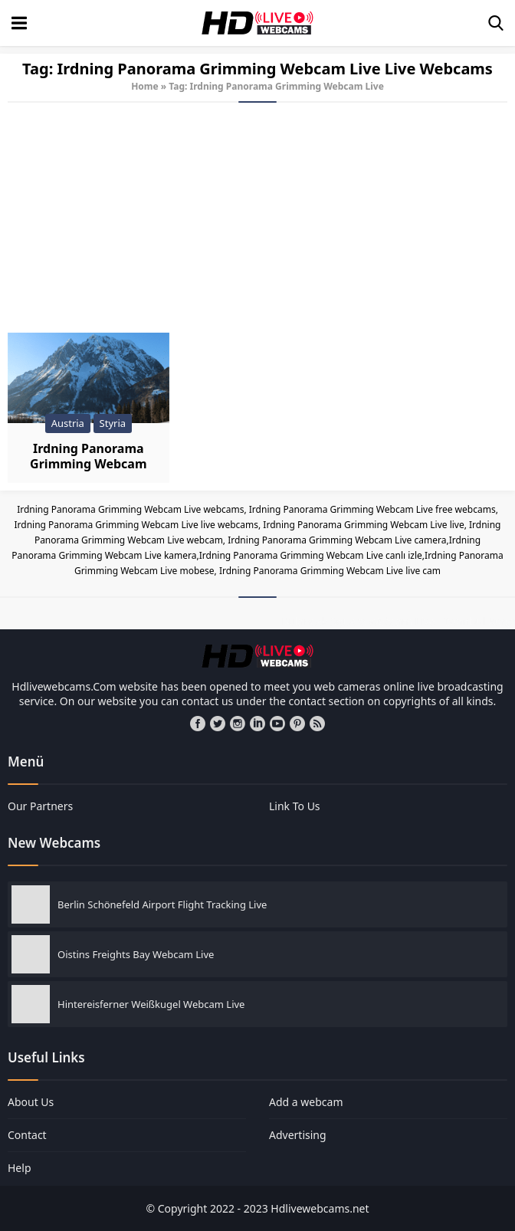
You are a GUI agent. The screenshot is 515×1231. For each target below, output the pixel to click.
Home (145, 86)
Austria (67, 423)
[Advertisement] (257, 217)
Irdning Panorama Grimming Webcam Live (88, 464)
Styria (113, 423)
